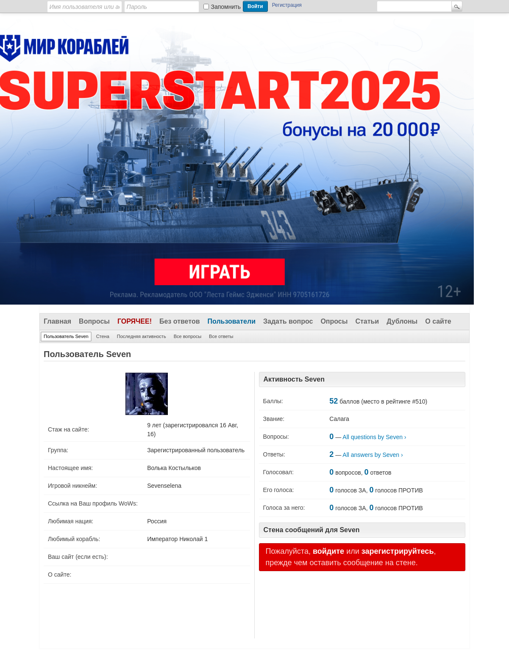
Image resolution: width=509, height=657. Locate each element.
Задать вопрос (288, 321)
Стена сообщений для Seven (312, 529)
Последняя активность (141, 336)
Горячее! (134, 321)
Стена (102, 336)
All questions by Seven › (374, 437)
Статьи (367, 321)
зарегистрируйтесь (398, 551)
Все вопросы (187, 336)
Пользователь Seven (66, 336)
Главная (57, 321)
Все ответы (221, 336)
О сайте (438, 321)
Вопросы (94, 321)
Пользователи (232, 321)
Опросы (334, 321)
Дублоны (402, 321)
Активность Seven (294, 379)
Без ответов (179, 321)
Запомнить (226, 7)
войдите (328, 551)
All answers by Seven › (372, 454)
